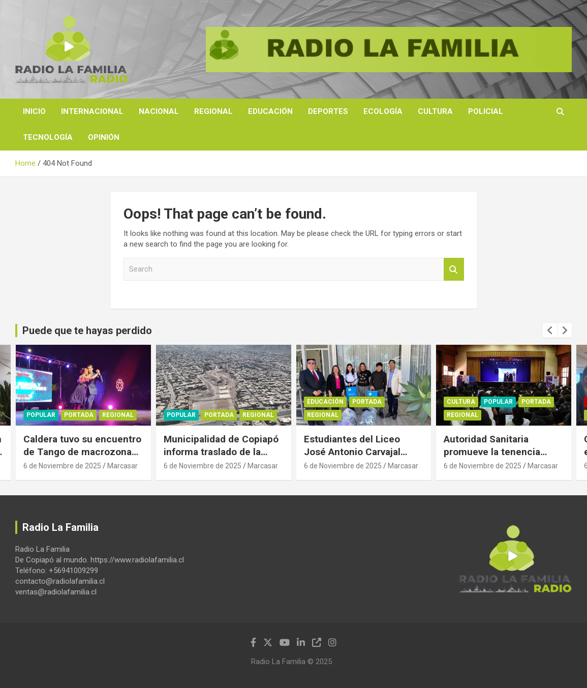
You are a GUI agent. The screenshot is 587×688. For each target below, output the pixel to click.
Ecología (383, 111)
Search (454, 269)
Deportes (328, 111)
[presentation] (550, 330)
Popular (40, 415)
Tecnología (48, 137)
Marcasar (122, 466)
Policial (485, 111)
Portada (79, 415)
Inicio (34, 111)
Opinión (103, 137)
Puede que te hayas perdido (87, 330)
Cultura (435, 111)
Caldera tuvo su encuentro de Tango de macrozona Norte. (82, 451)
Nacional (159, 111)
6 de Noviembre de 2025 (62, 466)
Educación (270, 111)
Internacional (92, 111)
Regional (213, 111)
